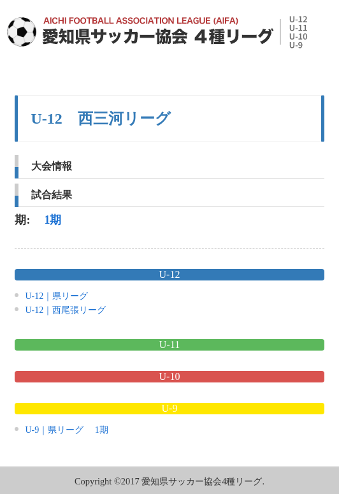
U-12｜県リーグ (56, 296)
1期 (52, 220)
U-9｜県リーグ (54, 430)
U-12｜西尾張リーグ (65, 310)
